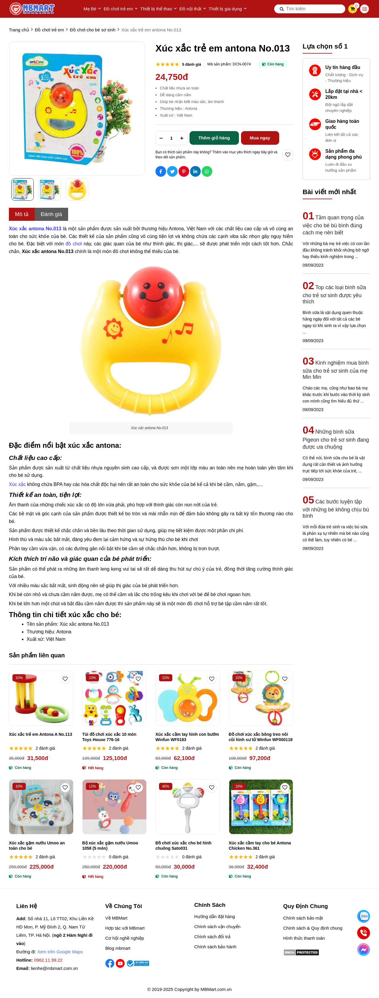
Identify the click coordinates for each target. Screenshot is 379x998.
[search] (309, 8)
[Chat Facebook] (363, 949)
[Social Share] (160, 171)
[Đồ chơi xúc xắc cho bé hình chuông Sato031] (188, 807)
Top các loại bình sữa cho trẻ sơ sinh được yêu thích (334, 294)
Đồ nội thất (192, 9)
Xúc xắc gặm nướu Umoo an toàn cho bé (37, 846)
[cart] (353, 9)
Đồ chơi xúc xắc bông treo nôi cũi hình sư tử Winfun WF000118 (261, 737)
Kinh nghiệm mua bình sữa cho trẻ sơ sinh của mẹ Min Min (336, 370)
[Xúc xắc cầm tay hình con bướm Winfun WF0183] (188, 698)
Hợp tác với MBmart (125, 928)
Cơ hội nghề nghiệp (124, 938)
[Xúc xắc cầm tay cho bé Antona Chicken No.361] (261, 807)
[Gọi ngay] (363, 933)
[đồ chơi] (74, 243)
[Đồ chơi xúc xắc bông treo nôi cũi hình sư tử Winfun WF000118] (261, 698)
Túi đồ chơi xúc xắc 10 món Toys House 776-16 (109, 737)
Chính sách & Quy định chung (313, 928)
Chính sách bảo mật (303, 917)
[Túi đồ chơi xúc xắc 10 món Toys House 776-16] (115, 698)
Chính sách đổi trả (212, 936)
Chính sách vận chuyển (217, 926)
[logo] (32, 8)
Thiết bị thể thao (158, 9)
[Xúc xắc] (18, 483)
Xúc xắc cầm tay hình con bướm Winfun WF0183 (187, 737)
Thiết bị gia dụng (228, 9)
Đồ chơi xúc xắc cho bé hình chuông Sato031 (183, 846)
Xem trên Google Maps (60, 951)
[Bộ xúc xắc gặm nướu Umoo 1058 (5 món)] (115, 807)
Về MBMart (116, 917)
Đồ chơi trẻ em (121, 9)
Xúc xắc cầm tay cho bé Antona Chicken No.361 (260, 846)
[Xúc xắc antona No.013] (36, 228)
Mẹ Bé (92, 9)
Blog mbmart (118, 948)
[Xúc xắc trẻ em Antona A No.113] (41, 698)
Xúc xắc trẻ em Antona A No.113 (40, 734)
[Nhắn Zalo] (363, 916)
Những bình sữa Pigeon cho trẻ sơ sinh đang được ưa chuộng (336, 439)
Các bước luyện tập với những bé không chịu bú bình (336, 509)
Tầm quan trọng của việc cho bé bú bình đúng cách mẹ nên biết (333, 225)
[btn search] (282, 9)
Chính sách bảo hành (215, 946)
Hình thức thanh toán (304, 938)
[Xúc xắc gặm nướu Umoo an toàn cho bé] (41, 807)
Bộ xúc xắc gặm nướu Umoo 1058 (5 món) (110, 846)
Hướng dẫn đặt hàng (214, 916)
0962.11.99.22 (48, 959)
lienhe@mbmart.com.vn (54, 968)
